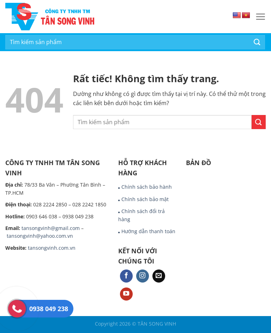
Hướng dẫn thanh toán (148, 231)
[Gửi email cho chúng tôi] (158, 276)
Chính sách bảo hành (146, 186)
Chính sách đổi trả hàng (141, 215)
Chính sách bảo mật (145, 199)
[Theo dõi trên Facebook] (126, 276)
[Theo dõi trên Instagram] (142, 276)
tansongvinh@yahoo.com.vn (40, 235)
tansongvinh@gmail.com (51, 228)
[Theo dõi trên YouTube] (126, 294)
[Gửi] (257, 42)
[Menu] (260, 16)
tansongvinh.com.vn (52, 247)
